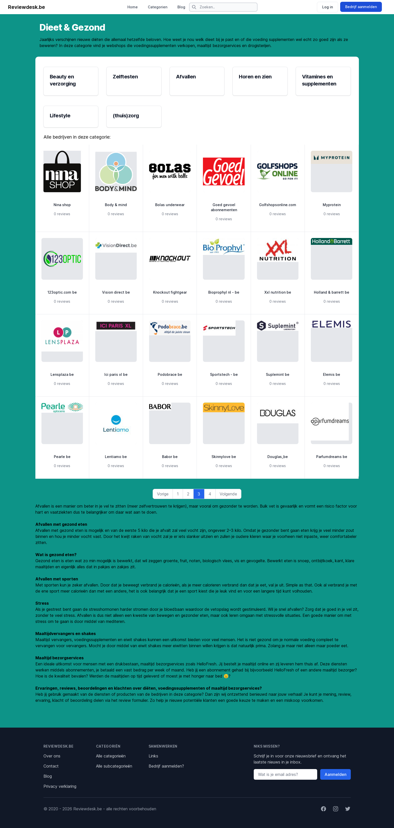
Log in (327, 7)
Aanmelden (335, 774)
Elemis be (331, 374)
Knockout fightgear (170, 292)
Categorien (157, 7)
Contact (51, 766)
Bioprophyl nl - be (223, 292)
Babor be (170, 456)
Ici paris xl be (116, 374)
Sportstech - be (224, 374)
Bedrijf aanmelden (361, 7)
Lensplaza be (62, 374)
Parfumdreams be (331, 456)
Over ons (51, 755)
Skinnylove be (224, 456)
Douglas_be (277, 456)
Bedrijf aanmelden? (166, 766)
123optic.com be (62, 292)
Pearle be (62, 456)
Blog (181, 7)
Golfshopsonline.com (277, 205)
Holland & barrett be (331, 292)
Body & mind (116, 205)
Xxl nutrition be (277, 292)
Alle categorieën (111, 755)
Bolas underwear (169, 205)
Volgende (228, 493)
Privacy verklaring (59, 786)
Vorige (163, 493)
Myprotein (332, 205)
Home (132, 7)
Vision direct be (116, 292)
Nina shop (62, 205)
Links (153, 755)
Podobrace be (170, 374)
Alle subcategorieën (114, 766)
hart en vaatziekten (53, 512)
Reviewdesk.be (26, 7)
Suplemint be (277, 374)
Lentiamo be (116, 456)
